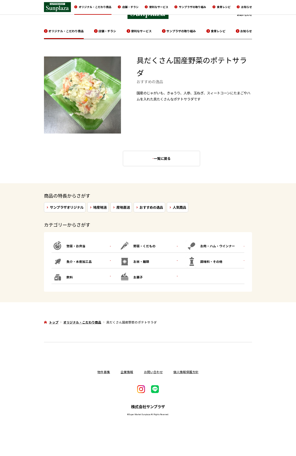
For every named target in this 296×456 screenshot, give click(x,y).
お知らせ (246, 31)
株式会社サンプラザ (148, 406)
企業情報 (219, 8)
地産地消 (100, 207)
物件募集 (247, 8)
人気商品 (179, 207)
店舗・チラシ (107, 31)
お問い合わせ (244, 14)
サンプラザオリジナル (67, 207)
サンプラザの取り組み (181, 31)
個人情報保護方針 (186, 372)
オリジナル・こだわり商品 (66, 31)
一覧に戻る (164, 158)
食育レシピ (218, 31)
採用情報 (233, 8)
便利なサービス (141, 31)
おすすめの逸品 (151, 207)
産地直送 (123, 207)
